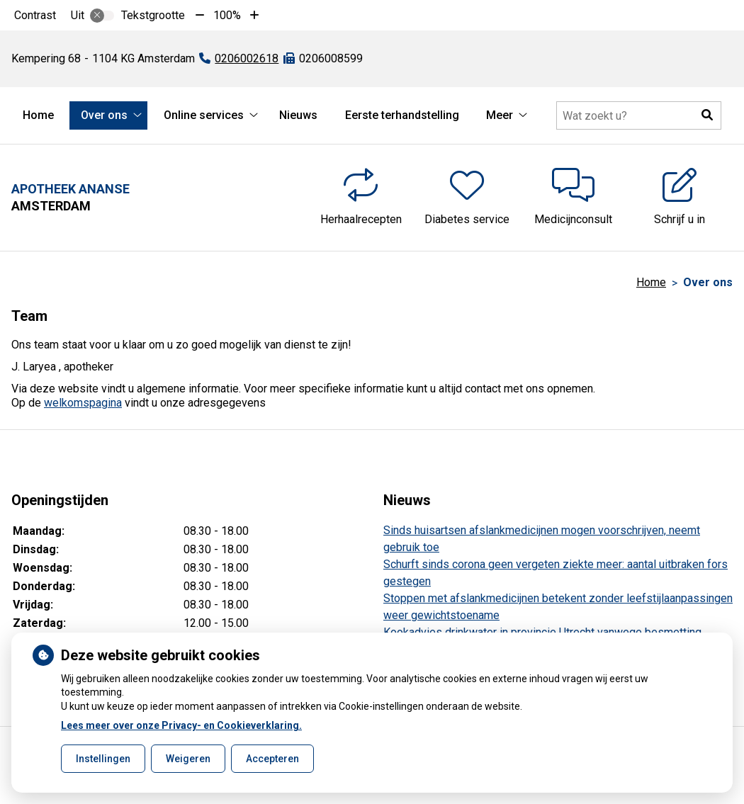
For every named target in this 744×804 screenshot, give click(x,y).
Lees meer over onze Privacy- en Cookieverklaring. (181, 725)
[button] (707, 115)
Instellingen (103, 758)
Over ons (104, 115)
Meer (499, 115)
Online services (204, 115)
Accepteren (272, 758)
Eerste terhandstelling (402, 115)
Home (38, 115)
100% (227, 15)
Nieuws (298, 115)
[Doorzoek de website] (638, 115)
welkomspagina (83, 402)
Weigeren (188, 758)
